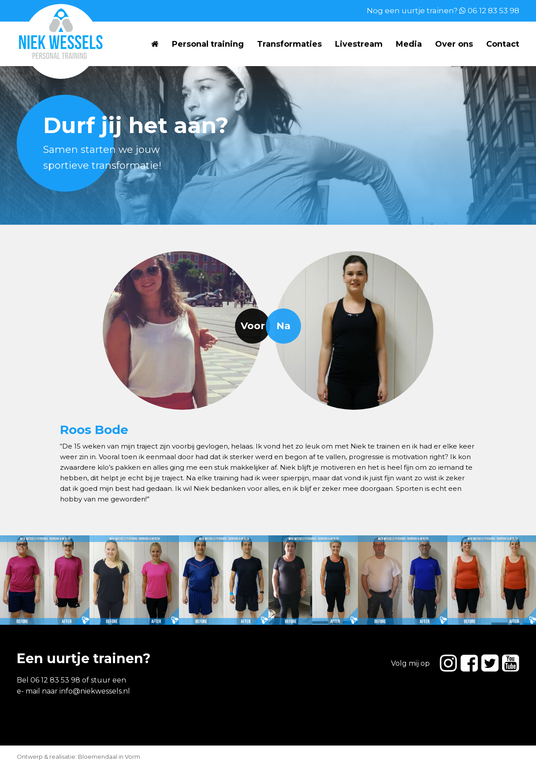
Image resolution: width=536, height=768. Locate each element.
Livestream (359, 44)
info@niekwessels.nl (95, 691)
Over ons (454, 44)
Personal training (208, 44)
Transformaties (289, 44)
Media (409, 44)
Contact (502, 44)
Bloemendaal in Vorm (109, 756)
